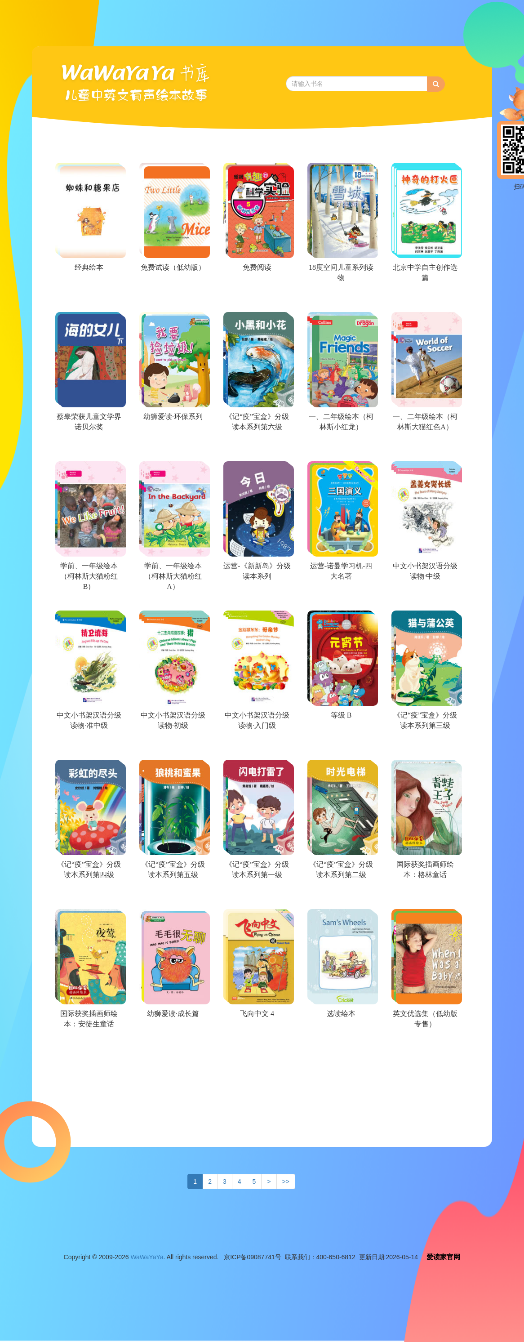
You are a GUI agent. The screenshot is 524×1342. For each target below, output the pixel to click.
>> (285, 1181)
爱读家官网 (443, 1257)
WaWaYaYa (146, 1257)
